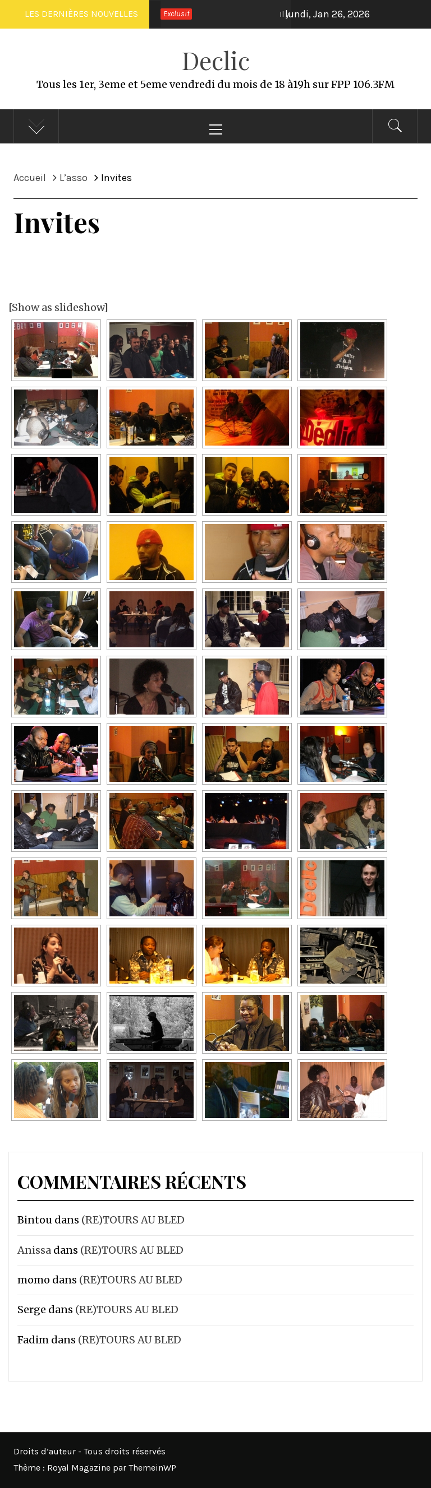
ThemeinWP (152, 1467)
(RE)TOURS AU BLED (133, 1219)
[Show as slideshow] (58, 307)
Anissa (34, 1250)
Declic (216, 59)
